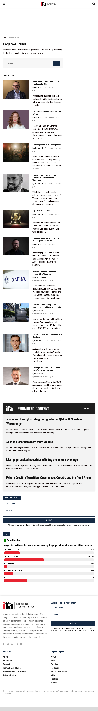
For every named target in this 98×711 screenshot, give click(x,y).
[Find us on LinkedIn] (12, 644)
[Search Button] (93, 4)
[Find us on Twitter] (8, 644)
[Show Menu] (4, 4)
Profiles (54, 679)
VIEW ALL (87, 408)
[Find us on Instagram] (17, 644)
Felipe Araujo (38, 341)
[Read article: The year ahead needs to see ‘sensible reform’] (16, 119)
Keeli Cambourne (40, 311)
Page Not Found (14, 38)
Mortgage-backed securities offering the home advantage (42, 460)
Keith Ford (37, 87)
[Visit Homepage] (49, 4)
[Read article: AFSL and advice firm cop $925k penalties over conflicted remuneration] (16, 312)
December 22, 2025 (53, 341)
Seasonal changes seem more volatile (29, 442)
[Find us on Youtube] (21, 644)
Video (53, 675)
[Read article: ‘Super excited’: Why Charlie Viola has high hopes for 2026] (16, 89)
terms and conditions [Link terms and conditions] (46, 525)
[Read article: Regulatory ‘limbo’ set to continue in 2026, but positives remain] (16, 246)
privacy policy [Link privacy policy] (19, 525)
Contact (6, 664)
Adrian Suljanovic (40, 277)
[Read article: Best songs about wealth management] (16, 152)
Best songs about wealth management (46, 145)
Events (54, 683)
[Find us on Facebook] (3, 644)
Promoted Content (59, 671)
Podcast (54, 668)
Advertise (7, 660)
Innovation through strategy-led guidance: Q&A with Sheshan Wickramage (44, 177)
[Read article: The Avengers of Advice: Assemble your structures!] (16, 343)
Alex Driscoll (38, 148)
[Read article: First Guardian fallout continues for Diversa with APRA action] (16, 279)
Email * (9, 511)
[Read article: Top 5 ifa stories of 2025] (16, 219)
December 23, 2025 (53, 184)
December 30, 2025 (51, 87)
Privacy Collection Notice (14, 671)
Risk (53, 660)
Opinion (54, 664)
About (5, 657)
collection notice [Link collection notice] (30, 525)
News (53, 657)
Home (5, 38)
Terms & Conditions (12, 668)
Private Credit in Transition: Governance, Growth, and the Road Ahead (49, 478)
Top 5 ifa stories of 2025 (41, 211)
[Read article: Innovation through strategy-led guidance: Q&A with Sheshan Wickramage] (16, 183)
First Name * (11, 504)
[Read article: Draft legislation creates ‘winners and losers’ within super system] (16, 376)
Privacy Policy (9, 675)
